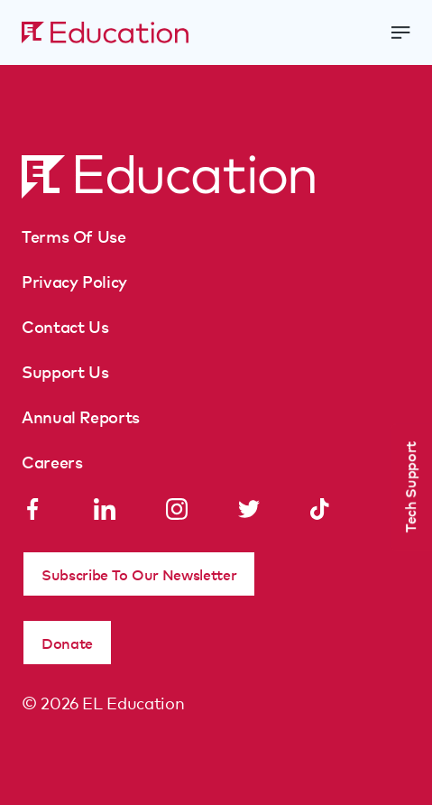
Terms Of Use (74, 235)
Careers (52, 461)
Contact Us (65, 326)
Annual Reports (81, 416)
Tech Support (409, 486)
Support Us (65, 371)
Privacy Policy (74, 280)
